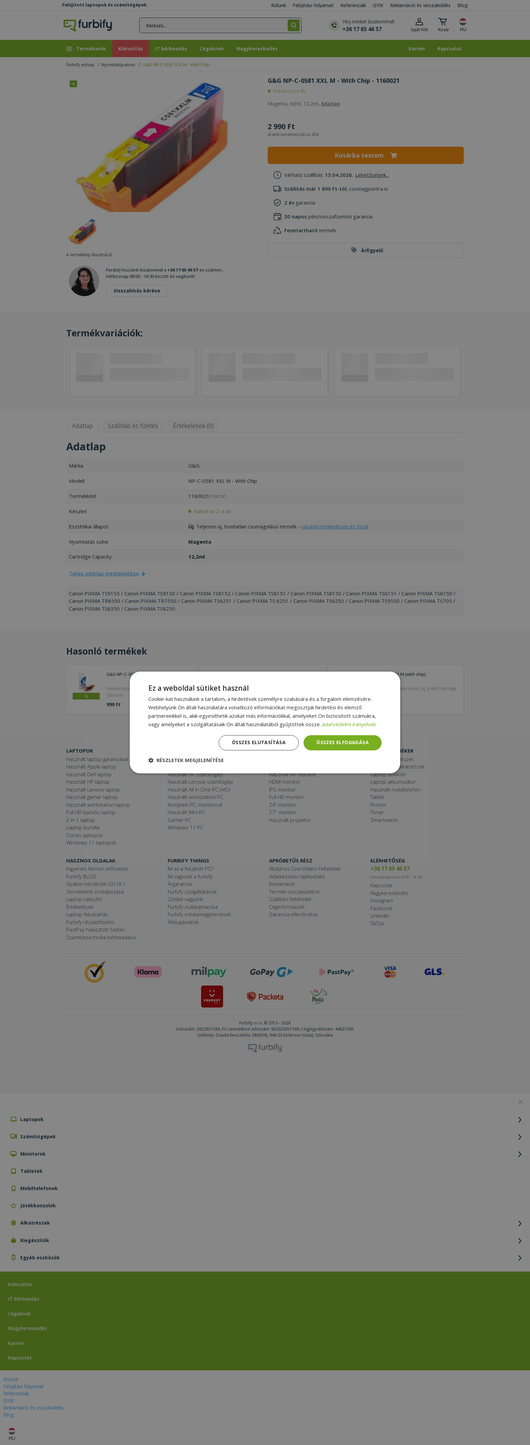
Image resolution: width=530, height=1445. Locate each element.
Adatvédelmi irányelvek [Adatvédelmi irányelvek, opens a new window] (349, 724)
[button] (186, 760)
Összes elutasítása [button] (259, 742)
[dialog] (265, 722)
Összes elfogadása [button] (342, 742)
